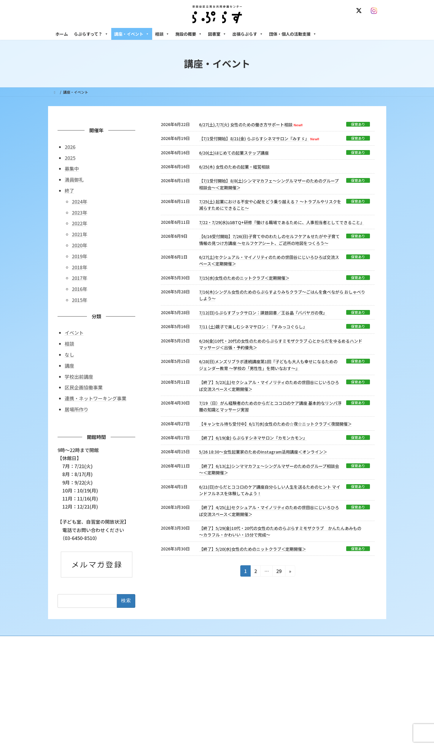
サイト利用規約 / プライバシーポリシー (246, 641)
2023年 (79, 212)
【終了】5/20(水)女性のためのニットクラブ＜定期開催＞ (252, 549)
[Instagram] (375, 11)
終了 (69, 190)
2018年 (79, 266)
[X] (360, 11)
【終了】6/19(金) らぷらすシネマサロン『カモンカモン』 (253, 438)
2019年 (79, 255)
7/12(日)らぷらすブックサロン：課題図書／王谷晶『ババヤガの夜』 (263, 313)
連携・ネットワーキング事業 (95, 398)
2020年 (79, 245)
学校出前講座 (79, 376)
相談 (162, 34)
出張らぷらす (247, 34)
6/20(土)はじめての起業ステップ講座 (234, 153)
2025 (70, 157)
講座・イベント (131, 34)
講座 (69, 365)
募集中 (72, 168)
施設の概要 (188, 34)
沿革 (175, 676)
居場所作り (76, 409)
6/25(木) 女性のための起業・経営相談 (234, 167)
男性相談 (292, 712)
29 (279, 572)
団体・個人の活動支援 (293, 34)
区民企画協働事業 (84, 387)
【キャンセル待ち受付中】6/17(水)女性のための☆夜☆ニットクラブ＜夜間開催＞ (275, 424)
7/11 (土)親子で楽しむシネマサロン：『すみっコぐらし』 (253, 327)
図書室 (217, 34)
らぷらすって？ (91, 34)
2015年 (79, 299)
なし (69, 354)
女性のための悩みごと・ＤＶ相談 (311, 676)
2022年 (79, 223)
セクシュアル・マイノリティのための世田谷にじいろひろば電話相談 (333, 700)
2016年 (79, 288)
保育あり (358, 124)
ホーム (61, 34)
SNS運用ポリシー (304, 641)
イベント (74, 332)
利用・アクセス (184, 686)
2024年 (79, 201)
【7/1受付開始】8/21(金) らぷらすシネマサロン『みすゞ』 (254, 138)
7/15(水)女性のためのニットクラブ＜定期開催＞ (244, 278)
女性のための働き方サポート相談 (311, 686)
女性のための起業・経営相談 (308, 722)
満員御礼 (74, 179)
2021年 (79, 234)
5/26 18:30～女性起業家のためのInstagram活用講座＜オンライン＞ (263, 452)
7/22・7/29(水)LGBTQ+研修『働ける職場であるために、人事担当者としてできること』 (281, 222)
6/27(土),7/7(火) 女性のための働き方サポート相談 (245, 125)
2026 (70, 146)
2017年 (79, 277)
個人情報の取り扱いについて (353, 641)
